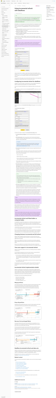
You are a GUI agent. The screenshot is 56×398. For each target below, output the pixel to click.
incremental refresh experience (26, 19)
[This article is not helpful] (53, 19)
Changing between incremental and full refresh (50, 11)
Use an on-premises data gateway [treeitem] (5, 32)
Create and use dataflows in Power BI (21, 366)
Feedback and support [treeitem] (4, 49)
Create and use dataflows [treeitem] (5, 19)
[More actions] (40, 5)
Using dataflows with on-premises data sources (22, 367)
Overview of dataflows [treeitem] (4, 15)
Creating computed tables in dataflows (21, 363)
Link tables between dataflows (20, 365)
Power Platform (19, 5)
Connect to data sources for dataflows (21, 364)
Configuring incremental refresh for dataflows (50, 7)
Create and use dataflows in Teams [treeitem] (5, 21)
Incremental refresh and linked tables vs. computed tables (50, 9)
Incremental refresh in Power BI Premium (23, 355)
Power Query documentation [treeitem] (5, 8)
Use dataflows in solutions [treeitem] (5, 24)
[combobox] (5, 6)
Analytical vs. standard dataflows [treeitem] (5, 17)
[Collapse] (9, 5)
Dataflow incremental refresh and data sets (51, 16)
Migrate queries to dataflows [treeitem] (5, 30)
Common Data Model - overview (20, 376)
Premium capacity (20, 74)
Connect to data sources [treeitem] (5, 27)
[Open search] (52, 1)
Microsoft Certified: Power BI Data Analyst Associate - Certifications (23, 387)
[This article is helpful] (52, 19)
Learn (15, 5)
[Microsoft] (1, 1)
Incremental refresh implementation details (49, 14)
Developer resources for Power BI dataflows (22, 368)
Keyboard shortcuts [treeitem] (4, 46)
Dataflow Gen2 (35, 18)
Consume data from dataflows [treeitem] (5, 23)
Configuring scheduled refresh (20, 373)
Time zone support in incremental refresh (51, 13)
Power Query (23, 5)
